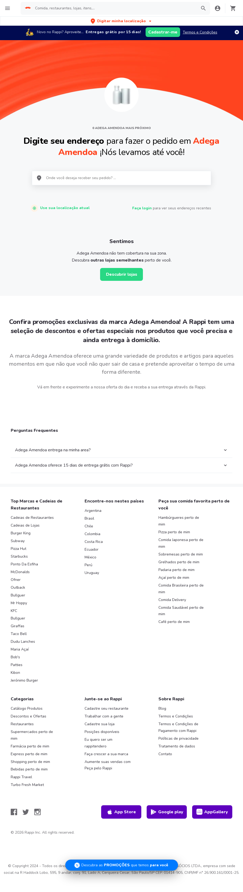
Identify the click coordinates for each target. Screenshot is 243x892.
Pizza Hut (18, 548)
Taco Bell (19, 633)
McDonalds (20, 571)
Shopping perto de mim (30, 761)
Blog (162, 708)
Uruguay (92, 572)
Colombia (92, 533)
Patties (16, 664)
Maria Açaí (20, 649)
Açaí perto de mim (173, 577)
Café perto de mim (174, 621)
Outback (18, 587)
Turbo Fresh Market (27, 784)
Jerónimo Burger (24, 680)
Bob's (15, 657)
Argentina (93, 510)
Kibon (15, 672)
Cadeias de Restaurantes (32, 517)
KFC (14, 610)
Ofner (16, 579)
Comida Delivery (172, 599)
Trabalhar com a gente (104, 716)
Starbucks (19, 556)
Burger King (21, 533)
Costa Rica (94, 541)
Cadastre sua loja (100, 724)
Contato (165, 754)
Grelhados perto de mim (178, 562)
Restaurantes (22, 724)
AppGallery (212, 812)
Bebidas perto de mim (29, 769)
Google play (166, 812)
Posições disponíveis (102, 731)
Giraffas (17, 626)
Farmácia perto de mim (30, 746)
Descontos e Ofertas (28, 716)
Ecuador (91, 549)
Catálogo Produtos (27, 708)
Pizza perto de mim (174, 532)
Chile (89, 526)
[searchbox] (114, 8)
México (90, 557)
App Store (121, 812)
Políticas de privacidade (178, 738)
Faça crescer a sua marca (106, 754)
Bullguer (18, 595)
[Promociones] (121, 865)
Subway (18, 540)
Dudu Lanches (23, 641)
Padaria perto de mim (176, 569)
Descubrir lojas (121, 274)
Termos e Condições (200, 32)
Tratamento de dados (176, 746)
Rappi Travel (21, 777)
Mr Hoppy (19, 603)
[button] (121, 21)
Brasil (89, 518)
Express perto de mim (29, 754)
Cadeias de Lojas (25, 525)
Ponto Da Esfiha (24, 564)
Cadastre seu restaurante (106, 708)
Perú (88, 565)
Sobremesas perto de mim (180, 554)
